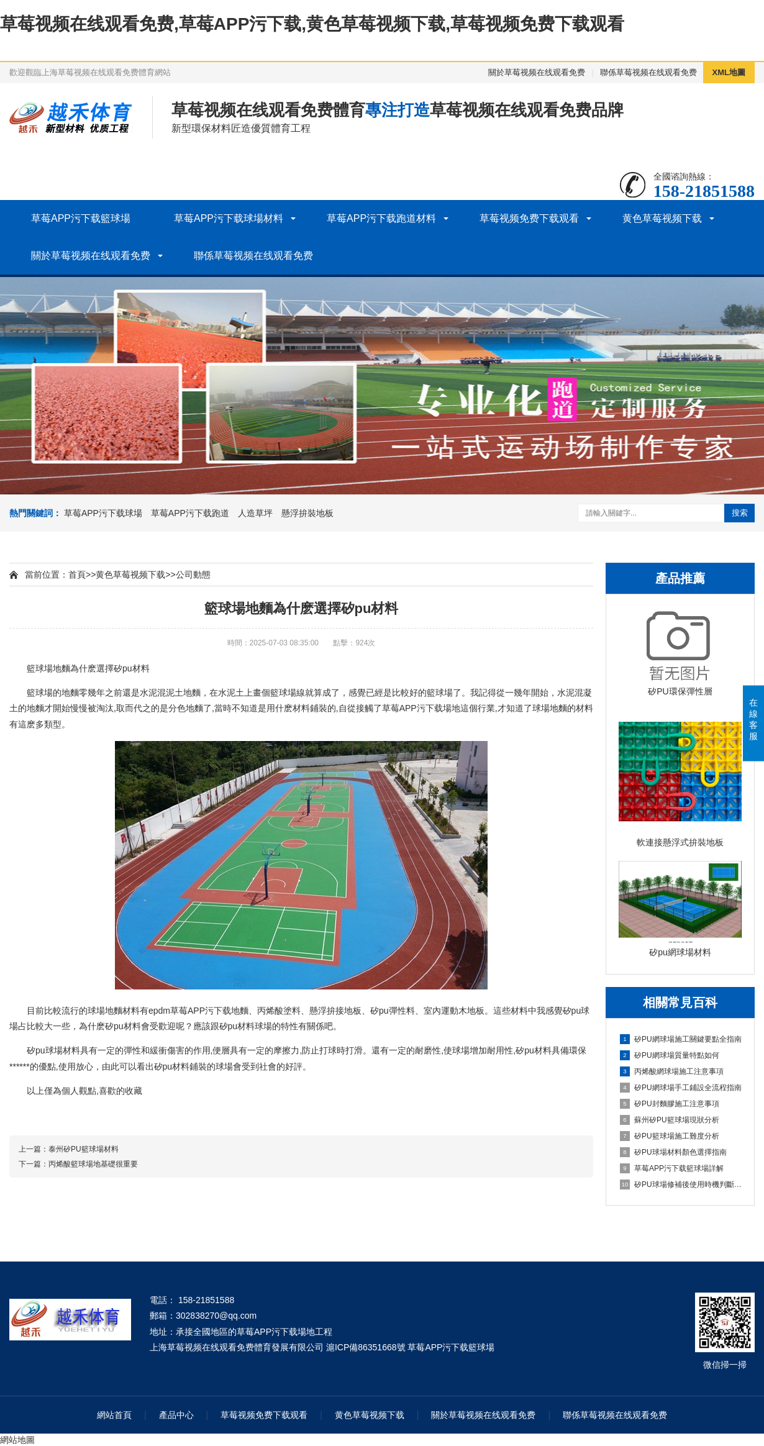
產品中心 (176, 1415)
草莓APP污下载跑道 (190, 513)
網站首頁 (114, 1415)
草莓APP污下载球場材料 (228, 218)
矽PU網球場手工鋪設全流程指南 (681, 1088)
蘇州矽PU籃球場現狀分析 (669, 1120)
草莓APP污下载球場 (103, 513)
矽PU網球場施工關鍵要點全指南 (681, 1039)
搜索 (740, 512)
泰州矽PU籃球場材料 (83, 1149)
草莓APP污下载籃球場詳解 (672, 1168)
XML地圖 (728, 72)
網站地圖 (17, 1440)
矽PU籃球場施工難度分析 (669, 1136)
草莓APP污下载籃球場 (80, 218)
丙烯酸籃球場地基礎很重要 (93, 1164)
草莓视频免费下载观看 (529, 218)
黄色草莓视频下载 (662, 218)
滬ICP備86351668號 (366, 1347)
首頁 (77, 575)
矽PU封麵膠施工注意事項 (669, 1104)
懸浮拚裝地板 (307, 513)
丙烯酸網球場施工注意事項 (672, 1071)
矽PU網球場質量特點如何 (669, 1055)
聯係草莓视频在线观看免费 (648, 72)
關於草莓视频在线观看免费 (536, 72)
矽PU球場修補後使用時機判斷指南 (681, 1184)
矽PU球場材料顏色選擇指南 (673, 1152)
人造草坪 (255, 513)
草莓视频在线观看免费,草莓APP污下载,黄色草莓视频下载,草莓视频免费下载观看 (312, 24)
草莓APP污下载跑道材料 (381, 218)
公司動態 (193, 575)
